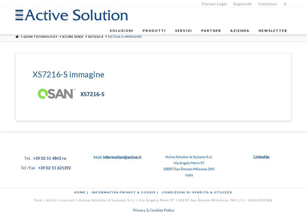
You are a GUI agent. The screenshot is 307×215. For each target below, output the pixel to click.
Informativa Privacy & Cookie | (125, 192)
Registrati (242, 4)
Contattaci (267, 4)
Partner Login (214, 4)
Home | (81, 192)
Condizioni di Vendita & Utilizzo (197, 192)
